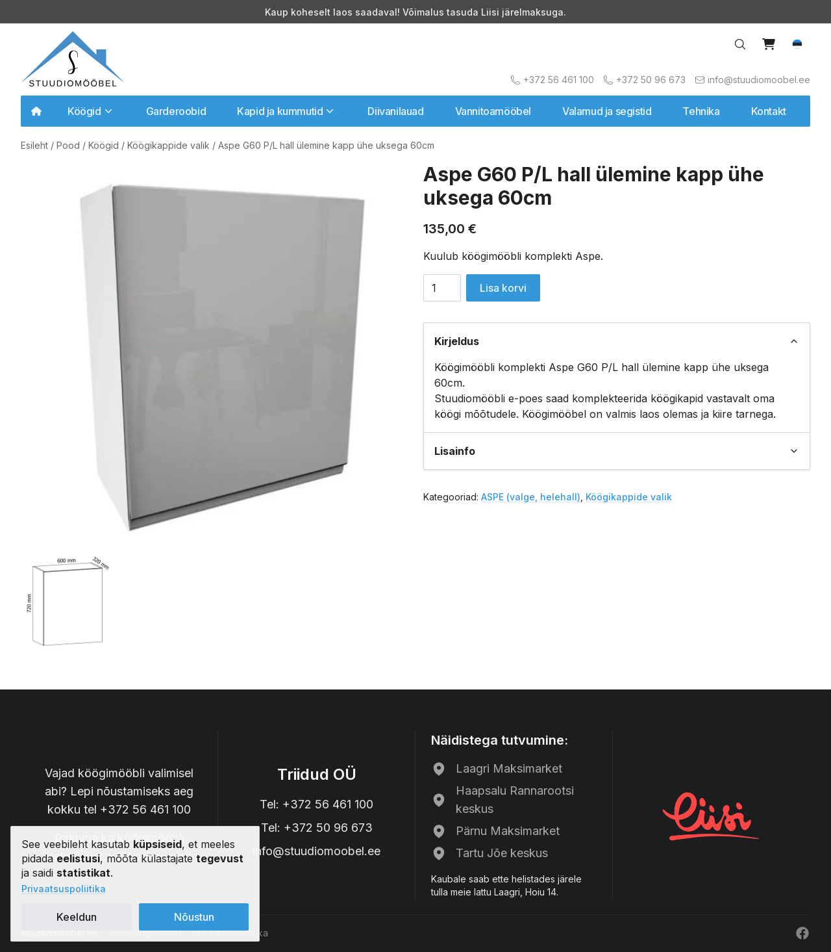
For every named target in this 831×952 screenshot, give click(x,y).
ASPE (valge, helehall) (530, 496)
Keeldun (76, 916)
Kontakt (768, 111)
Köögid (103, 145)
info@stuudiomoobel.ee (316, 851)
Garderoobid (176, 111)
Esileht (34, 145)
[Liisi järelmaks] (711, 815)
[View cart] (769, 44)
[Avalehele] (73, 58)
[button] (797, 44)
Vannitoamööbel (493, 111)
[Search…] (740, 44)
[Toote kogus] (442, 288)
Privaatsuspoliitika (63, 888)
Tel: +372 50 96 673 (317, 827)
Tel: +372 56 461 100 (316, 804)
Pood (68, 145)
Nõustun (194, 916)
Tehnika (700, 111)
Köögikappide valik (168, 145)
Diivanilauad (395, 111)
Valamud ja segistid (606, 111)
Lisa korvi (503, 287)
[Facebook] (802, 933)
